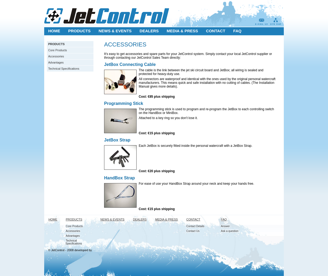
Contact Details (195, 226)
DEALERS (139, 219)
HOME (52, 219)
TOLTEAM (99, 250)
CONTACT (193, 219)
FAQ (224, 219)
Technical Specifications (63, 68)
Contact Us (192, 231)
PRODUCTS (56, 44)
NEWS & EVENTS (112, 219)
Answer (225, 226)
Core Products (57, 50)
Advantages (56, 62)
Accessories (56, 56)
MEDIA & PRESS (166, 219)
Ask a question (230, 231)
